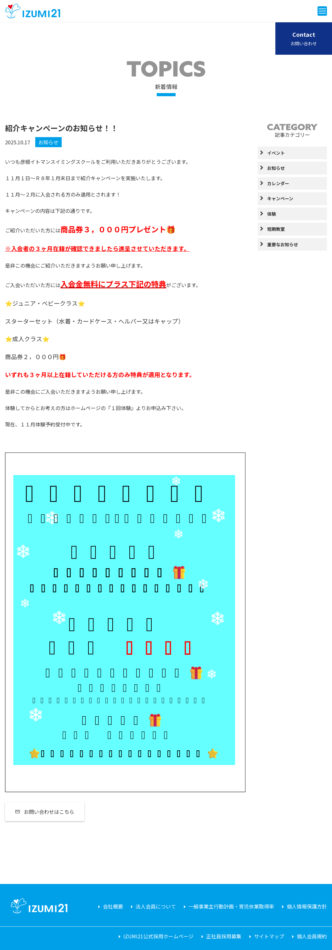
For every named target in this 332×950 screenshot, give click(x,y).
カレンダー (278, 183)
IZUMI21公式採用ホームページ (158, 936)
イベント (276, 153)
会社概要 (113, 906)
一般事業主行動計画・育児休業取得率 (231, 906)
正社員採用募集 (223, 936)
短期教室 (276, 229)
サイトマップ (269, 936)
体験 (271, 214)
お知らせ (48, 142)
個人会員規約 (312, 936)
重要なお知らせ (282, 244)
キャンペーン (280, 198)
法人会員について (156, 906)
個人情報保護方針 (307, 906)
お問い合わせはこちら (44, 811)
